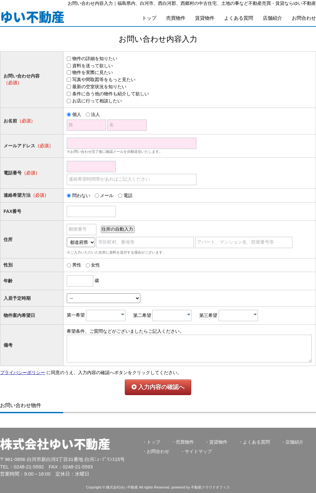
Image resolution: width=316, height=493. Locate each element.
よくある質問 (238, 18)
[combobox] (105, 315)
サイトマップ (198, 451)
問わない (81, 195)
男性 (76, 264)
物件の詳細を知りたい (94, 58)
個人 (76, 114)
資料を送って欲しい (92, 65)
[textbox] (107, 315)
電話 (128, 195)
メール (107, 195)
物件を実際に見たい (92, 72)
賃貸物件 (204, 18)
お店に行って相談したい (97, 100)
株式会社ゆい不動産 (55, 443)
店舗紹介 (272, 18)
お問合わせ (304, 18)
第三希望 (208, 315)
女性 (95, 264)
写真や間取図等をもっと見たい (103, 79)
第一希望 (76, 315)
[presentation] (122, 314)
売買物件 (175, 18)
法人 (95, 114)
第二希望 (142, 315)
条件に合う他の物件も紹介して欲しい (110, 93)
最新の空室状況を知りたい (99, 86)
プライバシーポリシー (22, 372)
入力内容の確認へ (158, 387)
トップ (149, 18)
